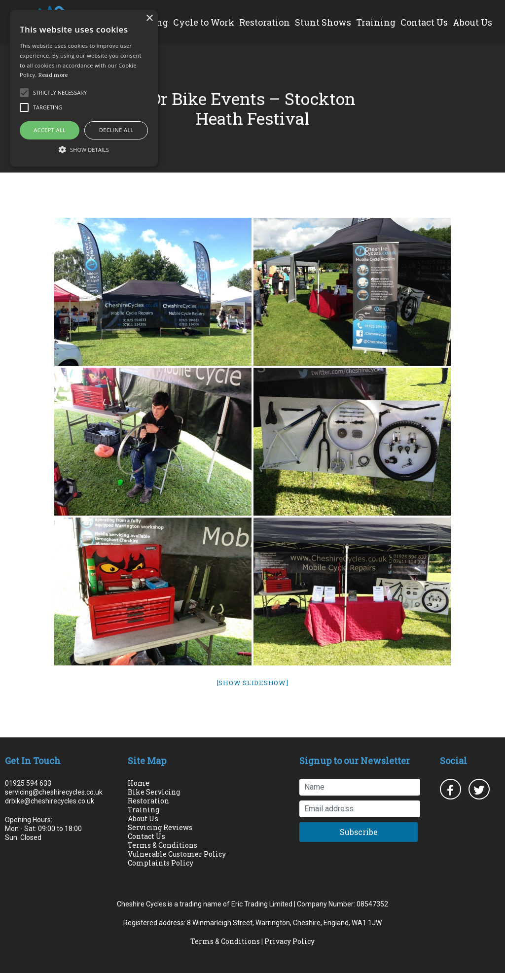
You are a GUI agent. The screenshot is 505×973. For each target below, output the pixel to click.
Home (138, 783)
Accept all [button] (50, 130)
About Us (472, 22)
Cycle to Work (203, 22)
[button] (84, 149)
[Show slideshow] (253, 682)
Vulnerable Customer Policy (177, 854)
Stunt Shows (323, 22)
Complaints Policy (160, 863)
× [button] (149, 18)
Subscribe (359, 832)
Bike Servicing (154, 792)
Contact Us (424, 22)
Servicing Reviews (160, 827)
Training (376, 22)
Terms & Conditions (162, 845)
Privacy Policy (289, 941)
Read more (53, 74)
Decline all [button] (116, 130)
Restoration (264, 22)
